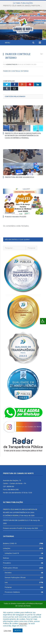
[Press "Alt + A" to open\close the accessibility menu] (43, 321)
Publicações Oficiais (10, 586)
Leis (6, 601)
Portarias (8, 606)
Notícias (6, 576)
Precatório (7, 581)
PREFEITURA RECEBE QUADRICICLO (19, 195)
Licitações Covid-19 (12, 571)
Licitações (6, 567)
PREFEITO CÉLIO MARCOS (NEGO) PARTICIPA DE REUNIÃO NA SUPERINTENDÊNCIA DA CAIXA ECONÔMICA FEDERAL (23, 6)
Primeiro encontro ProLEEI (15, 235)
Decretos (8, 591)
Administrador (11, 83)
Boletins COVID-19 (9, 562)
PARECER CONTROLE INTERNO (16, 89)
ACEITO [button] (18, 630)
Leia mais (23, 623)
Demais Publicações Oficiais (15, 596)
